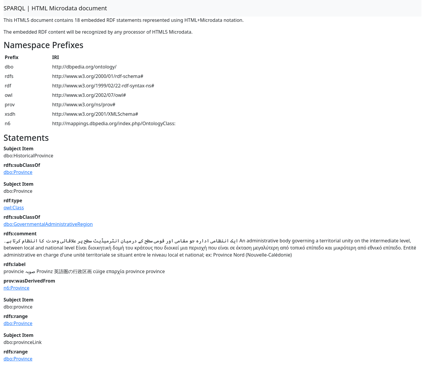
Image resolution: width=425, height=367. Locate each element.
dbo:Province (18, 172)
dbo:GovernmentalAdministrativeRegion (48, 224)
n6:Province (17, 288)
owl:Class (14, 207)
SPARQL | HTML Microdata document (55, 8)
